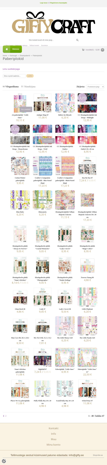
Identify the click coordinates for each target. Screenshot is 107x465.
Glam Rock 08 (20, 309)
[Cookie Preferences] (3, 461)
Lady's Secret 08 (65, 309)
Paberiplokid (37, 56)
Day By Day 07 (87, 178)
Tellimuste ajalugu (21, 45)
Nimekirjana (29, 86)
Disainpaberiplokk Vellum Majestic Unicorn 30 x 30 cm (87, 214)
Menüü (15, 49)
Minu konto (9, 45)
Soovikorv (44, 45)
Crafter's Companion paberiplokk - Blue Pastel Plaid (42, 180)
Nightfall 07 (42, 369)
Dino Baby (20, 212)
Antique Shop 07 (42, 115)
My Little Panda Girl (87, 338)
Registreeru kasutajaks (58, 3)
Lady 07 (42, 309)
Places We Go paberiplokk (20, 401)
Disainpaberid (25, 56)
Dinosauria (43, 212)
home (5, 56)
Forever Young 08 (87, 277)
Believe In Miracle (64, 115)
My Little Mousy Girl (65, 338)
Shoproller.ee (98, 455)
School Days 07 (87, 401)
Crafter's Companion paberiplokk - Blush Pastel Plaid (64, 180)
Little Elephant (87, 309)
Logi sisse (44, 3)
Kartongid (13, 56)
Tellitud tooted (34, 45)
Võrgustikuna (12, 86)
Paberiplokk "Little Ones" (65, 369)
